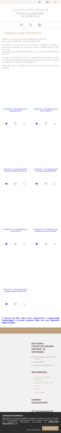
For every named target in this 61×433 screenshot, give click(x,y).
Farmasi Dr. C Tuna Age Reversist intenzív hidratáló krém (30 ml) (15, 170)
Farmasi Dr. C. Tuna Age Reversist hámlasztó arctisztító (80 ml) (46, 170)
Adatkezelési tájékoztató (44, 383)
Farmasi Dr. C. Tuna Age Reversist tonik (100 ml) (15, 230)
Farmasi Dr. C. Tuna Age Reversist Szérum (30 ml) (46, 110)
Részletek (6, 123)
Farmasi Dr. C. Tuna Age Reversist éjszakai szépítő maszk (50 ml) (15, 290)
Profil (47, 2)
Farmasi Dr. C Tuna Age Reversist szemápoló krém (15, 110)
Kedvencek (55, 2)
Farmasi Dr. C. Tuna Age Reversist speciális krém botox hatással (46, 230)
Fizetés (36, 386)
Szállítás (37, 389)
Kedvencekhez (15, 123)
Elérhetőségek (40, 393)
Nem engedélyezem (33, 429)
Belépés (39, 2)
